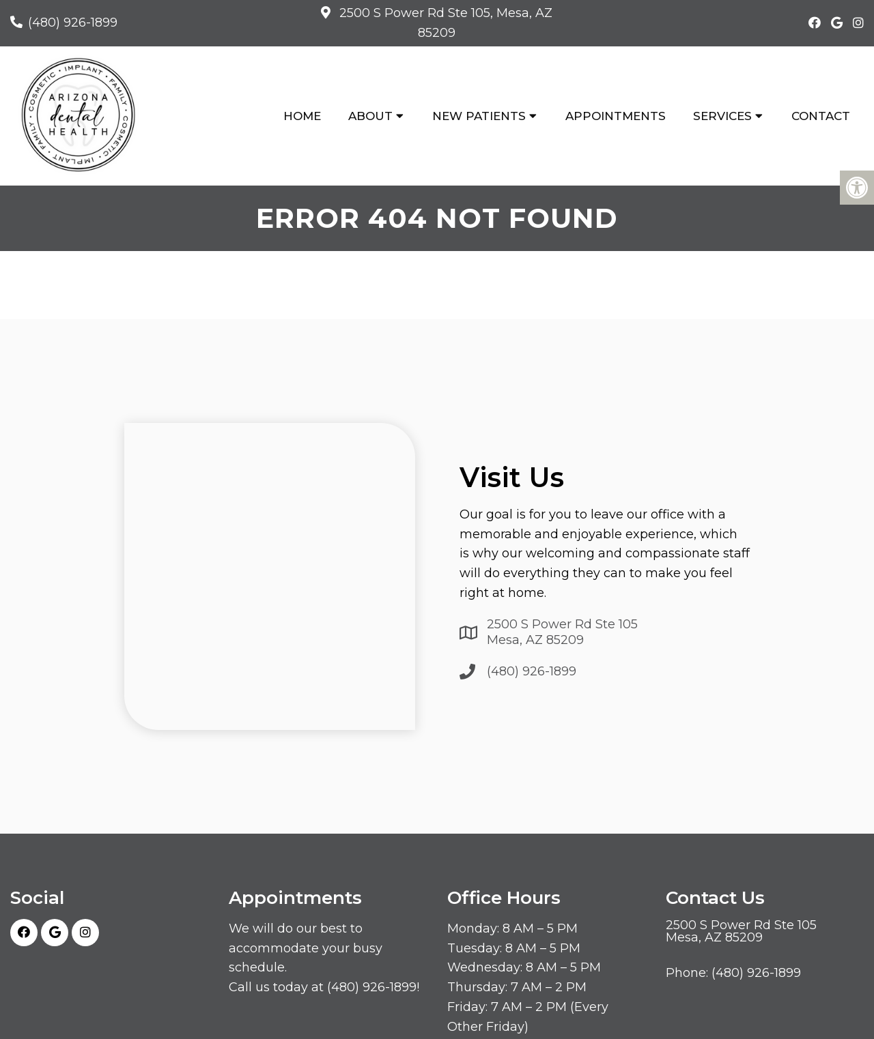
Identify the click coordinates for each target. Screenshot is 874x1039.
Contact (820, 116)
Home (302, 116)
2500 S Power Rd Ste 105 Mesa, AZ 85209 (562, 632)
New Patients (479, 116)
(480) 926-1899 (72, 22)
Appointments (615, 116)
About (370, 116)
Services (722, 116)
